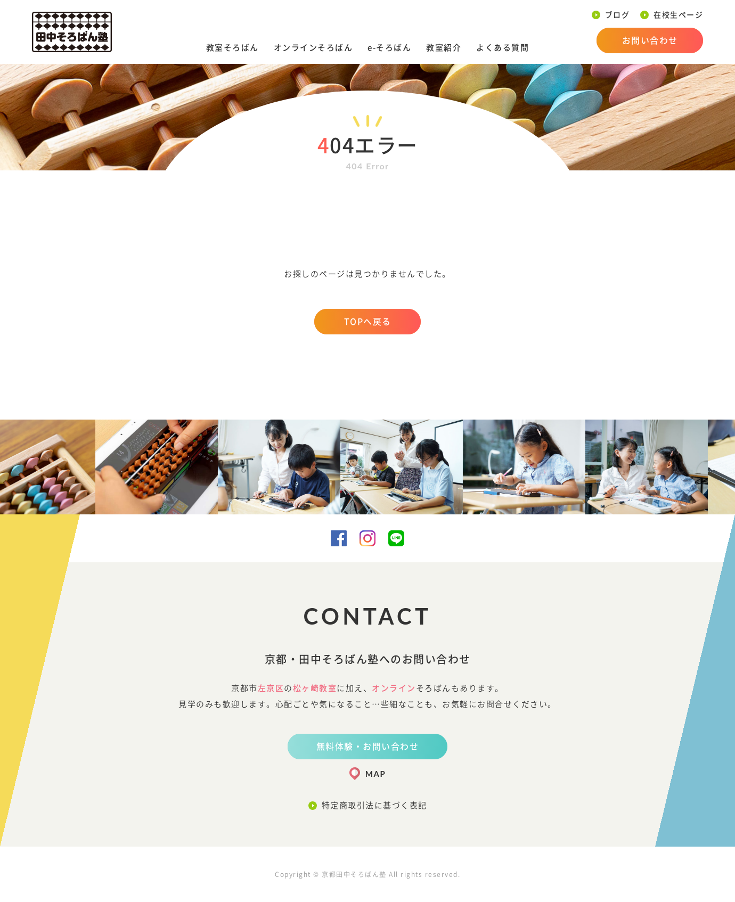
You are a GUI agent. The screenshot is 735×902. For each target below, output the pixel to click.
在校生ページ (678, 15)
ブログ (617, 15)
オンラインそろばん (313, 48)
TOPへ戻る (367, 321)
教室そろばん (232, 48)
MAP (375, 773)
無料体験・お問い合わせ (367, 746)
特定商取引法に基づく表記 (374, 805)
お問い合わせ (650, 40)
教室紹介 (443, 48)
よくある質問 (502, 48)
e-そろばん (389, 48)
